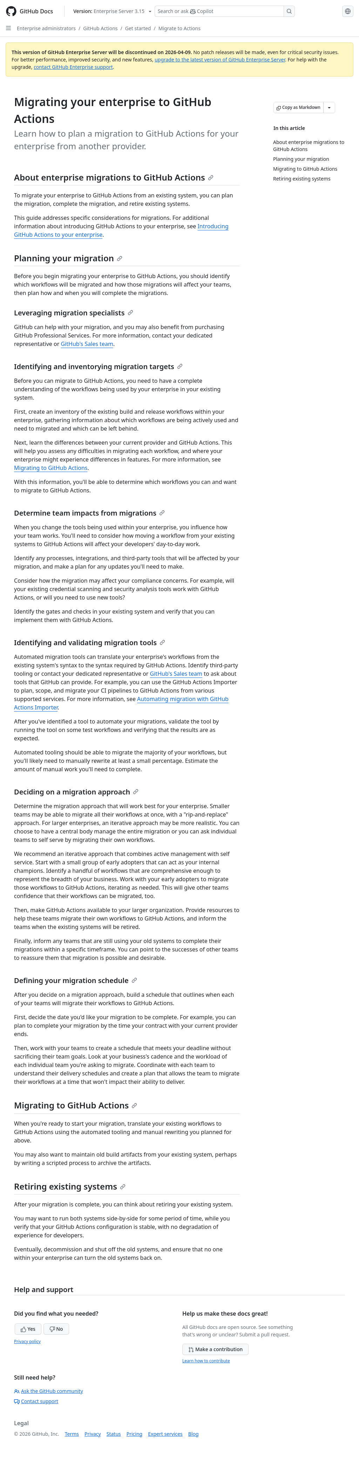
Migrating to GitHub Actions (51, 468)
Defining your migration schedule (75, 980)
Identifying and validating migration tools (89, 642)
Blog (193, 1433)
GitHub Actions (100, 28)
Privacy (92, 1433)
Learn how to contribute (206, 1361)
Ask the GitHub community (48, 1391)
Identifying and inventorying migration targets (98, 366)
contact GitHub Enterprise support (73, 67)
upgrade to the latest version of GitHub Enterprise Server (220, 59)
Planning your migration (68, 258)
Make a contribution (215, 1349)
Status (114, 1433)
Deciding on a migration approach (76, 792)
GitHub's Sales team (87, 344)
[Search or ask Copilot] (225, 11)
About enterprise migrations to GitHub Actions (114, 177)
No (56, 1328)
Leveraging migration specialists (73, 312)
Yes (28, 1328)
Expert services (165, 1433)
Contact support (36, 1401)
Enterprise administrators (46, 28)
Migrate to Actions (179, 28)
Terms (72, 1433)
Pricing (134, 1433)
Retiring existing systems (70, 1186)
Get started (138, 28)
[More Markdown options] (329, 107)
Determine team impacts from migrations (89, 513)
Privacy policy (27, 1341)
